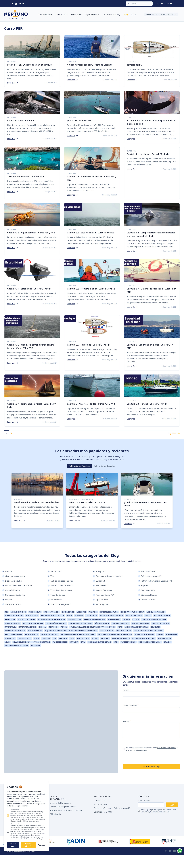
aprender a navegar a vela (94, 619)
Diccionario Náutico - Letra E (149, 642)
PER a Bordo (55, 814)
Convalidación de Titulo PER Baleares (148, 631)
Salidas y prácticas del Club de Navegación (112, 808)
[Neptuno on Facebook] (12, 4)
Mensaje (126, 721)
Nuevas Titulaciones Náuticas (111, 616)
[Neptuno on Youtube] (20, 4)
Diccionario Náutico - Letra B (52, 616)
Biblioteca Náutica (147, 595)
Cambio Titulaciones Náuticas (136, 627)
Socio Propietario (35, 631)
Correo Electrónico (130, 705)
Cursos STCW (61, 14)
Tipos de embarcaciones (60, 590)
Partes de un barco (128, 642)
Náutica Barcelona (102, 590)
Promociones (55, 599)
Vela (51, 576)
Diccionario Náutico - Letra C (99, 642)
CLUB (133, 14)
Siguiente (174, 433)
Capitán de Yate (146, 590)
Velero (7, 642)
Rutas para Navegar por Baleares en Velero (78, 635)
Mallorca (63, 638)
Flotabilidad (10, 638)
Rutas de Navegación (134, 616)
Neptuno (126, 619)
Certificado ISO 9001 (103, 812)
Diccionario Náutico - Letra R (143, 638)
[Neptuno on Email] (23, 4)
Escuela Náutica (31, 635)
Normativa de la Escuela (136, 750)
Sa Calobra (105, 638)
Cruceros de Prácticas (160, 623)
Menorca (42, 627)
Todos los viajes (100, 804)
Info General (54, 571)
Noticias (7, 571)
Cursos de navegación (57, 797)
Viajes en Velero (92, 14)
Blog (126, 14)
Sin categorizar (101, 604)
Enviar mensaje (151, 766)
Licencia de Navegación (60, 803)
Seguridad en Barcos (162, 616)
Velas (120, 627)
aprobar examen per (18, 612)
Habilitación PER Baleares (56, 623)
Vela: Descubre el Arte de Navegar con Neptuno (31, 642)
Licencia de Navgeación (59, 604)
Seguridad (144, 585)
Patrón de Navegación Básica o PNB (155, 581)
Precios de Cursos (60, 642)
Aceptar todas (13, 845)
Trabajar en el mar (11, 604)
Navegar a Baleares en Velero (80, 623)
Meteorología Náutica (109, 612)
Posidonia (46, 638)
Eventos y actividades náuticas (107, 576)
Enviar (172, 805)
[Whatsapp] (180, 851)
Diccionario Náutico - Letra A (132, 612)
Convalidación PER (123, 631)
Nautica (135, 619)
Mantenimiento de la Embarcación (51, 619)
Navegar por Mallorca (50, 635)
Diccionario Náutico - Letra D (16, 646)
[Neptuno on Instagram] (16, 4)
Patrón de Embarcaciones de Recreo (66, 810)
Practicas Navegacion (27, 627)
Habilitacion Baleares (121, 638)
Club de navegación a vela (60, 581)
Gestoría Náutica (11, 590)
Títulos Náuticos (146, 571)
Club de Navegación (51, 612)
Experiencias (152, 14)
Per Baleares (10, 619)
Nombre (126, 690)
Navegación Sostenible (13, 595)
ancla (36, 638)
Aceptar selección (28, 845)
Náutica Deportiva (102, 623)
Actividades (76, 14)
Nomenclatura (100, 585)
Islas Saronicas (83, 638)
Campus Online (168, 14)
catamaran (74, 642)
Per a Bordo (53, 627)
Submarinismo (171, 635)
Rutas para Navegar (12, 623)
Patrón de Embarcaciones (60, 585)
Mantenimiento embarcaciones (17, 585)
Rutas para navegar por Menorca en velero (115, 635)
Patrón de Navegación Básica (63, 806)
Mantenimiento (114, 619)
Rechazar (41, 845)
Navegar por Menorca (140, 623)
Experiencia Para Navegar (33, 623)
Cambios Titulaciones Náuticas (154, 619)
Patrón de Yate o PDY (103, 595)
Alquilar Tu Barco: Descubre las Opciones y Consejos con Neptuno (71, 631)
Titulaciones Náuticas (14, 616)
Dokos (71, 638)
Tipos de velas (100, 599)
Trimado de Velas (24, 638)
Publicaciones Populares (79, 466)
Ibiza (54, 638)
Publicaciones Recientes (104, 466)
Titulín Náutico (31, 616)
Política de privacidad (166, 747)
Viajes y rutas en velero (13, 576)
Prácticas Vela (10, 627)
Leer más (12, 82)
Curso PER (99, 581)
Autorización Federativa (144, 635)
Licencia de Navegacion (156, 612)
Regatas (7, 599)
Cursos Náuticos (45, 14)
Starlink (167, 642)
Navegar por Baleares (120, 623)
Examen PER (155, 627)
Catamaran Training (111, 14)
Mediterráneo (91, 616)
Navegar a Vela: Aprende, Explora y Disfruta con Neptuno (92, 627)
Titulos (64, 627)
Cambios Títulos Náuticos (15, 631)
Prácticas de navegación (150, 576)
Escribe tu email (144, 801)
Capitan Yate (81, 612)
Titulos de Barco (74, 619)
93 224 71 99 (166, 3)
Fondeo (95, 638)
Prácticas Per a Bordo (13, 635)
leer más (24, 806)
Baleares (160, 635)
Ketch (116, 642)
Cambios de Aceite (107, 631)
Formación (93, 612)
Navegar (148, 616)
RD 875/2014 (79, 616)
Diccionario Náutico (12, 581)
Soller (69, 616)
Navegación (99, 571)
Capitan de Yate (68, 612)
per (6, 612)
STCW (83, 642)
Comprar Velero (164, 638)
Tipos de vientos (56, 595)
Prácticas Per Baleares (26, 619)
